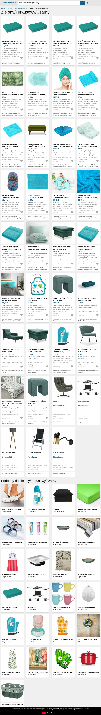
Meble (3, 8)
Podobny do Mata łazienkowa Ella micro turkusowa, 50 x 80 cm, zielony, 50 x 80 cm (12, 115)
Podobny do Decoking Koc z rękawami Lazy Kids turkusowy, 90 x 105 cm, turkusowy (62, 218)
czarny (10, 8)
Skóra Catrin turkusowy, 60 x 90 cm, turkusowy (37, 95)
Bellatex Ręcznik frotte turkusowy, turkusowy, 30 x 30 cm (87, 95)
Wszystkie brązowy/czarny (9, 473)
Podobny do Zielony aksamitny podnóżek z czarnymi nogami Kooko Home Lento (37, 166)
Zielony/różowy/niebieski (38, 542)
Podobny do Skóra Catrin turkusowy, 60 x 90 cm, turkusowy (38, 114)
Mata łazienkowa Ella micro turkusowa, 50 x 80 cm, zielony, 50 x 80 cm (12, 95)
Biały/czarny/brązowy (11, 509)
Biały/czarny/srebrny (87, 607)
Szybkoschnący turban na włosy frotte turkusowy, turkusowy (62, 95)
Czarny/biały (33, 607)
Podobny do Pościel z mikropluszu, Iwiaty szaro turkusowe (11, 422)
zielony (56, 401)
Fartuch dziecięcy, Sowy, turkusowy (38, 299)
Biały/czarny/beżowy (87, 542)
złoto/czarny (58, 452)
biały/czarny (83, 401)
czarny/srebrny (34, 452)
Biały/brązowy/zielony (11, 672)
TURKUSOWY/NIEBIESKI (36, 509)
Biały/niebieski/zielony (87, 640)
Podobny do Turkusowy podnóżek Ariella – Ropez (87, 319)
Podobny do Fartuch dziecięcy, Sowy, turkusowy (38, 319)
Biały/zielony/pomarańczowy (65, 640)
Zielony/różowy (34, 640)
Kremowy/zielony (60, 574)
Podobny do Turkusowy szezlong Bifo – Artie (12, 371)
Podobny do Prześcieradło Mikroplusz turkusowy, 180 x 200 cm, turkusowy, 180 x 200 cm (88, 218)
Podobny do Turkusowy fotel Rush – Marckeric (88, 371)
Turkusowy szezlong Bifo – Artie (11, 351)
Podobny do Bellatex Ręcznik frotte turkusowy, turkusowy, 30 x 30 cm (87, 114)
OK (44, 713)
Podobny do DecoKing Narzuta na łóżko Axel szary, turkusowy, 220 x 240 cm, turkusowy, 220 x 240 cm (11, 320)
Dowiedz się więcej (53, 713)
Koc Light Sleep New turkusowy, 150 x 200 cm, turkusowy (63, 146)
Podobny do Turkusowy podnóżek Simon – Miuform (62, 268)
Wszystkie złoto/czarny (59, 473)
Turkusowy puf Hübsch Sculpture (62, 299)
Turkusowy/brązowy (87, 574)
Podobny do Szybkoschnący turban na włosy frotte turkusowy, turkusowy (63, 114)
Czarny (56, 509)
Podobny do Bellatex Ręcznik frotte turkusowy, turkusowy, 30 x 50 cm (11, 165)
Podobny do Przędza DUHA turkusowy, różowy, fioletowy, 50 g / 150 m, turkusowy (11, 218)
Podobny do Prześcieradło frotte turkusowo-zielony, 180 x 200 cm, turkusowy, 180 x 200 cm (62, 63)
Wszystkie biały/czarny (84, 422)
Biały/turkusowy (9, 640)
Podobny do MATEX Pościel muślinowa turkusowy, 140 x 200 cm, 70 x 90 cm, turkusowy (37, 269)
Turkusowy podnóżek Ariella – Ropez (87, 299)
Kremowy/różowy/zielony (13, 705)
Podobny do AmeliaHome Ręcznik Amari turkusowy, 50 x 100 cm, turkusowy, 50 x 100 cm (11, 269)
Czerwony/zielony (9, 574)
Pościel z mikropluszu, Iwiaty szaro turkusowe (12, 402)
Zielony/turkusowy (10, 607)
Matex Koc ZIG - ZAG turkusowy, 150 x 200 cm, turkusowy (88, 146)
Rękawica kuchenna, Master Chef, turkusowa (61, 352)
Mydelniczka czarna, (36, 574)
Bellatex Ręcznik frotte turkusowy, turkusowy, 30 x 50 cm (11, 146)
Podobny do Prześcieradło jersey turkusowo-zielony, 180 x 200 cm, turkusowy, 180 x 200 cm (11, 63)
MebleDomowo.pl (10, 3)
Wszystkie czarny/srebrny (35, 473)
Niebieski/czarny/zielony (12, 542)
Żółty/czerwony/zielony (38, 672)
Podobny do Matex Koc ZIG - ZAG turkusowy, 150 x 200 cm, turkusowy (88, 165)
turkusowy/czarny (21, 8)
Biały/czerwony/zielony (63, 672)
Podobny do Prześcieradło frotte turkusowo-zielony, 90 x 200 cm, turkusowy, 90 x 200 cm (87, 63)
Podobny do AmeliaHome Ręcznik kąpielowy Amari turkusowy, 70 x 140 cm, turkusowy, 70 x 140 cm (88, 269)
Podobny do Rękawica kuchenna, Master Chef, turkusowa (62, 371)
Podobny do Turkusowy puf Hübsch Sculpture (62, 319)
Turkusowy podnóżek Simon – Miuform (62, 248)
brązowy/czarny (9, 452)
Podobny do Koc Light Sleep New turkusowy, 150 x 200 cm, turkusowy (62, 165)
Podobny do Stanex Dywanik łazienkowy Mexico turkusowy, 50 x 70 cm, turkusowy (38, 218)
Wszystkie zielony (58, 422)
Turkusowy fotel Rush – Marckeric (88, 351)
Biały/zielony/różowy (62, 607)
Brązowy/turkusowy (61, 542)
